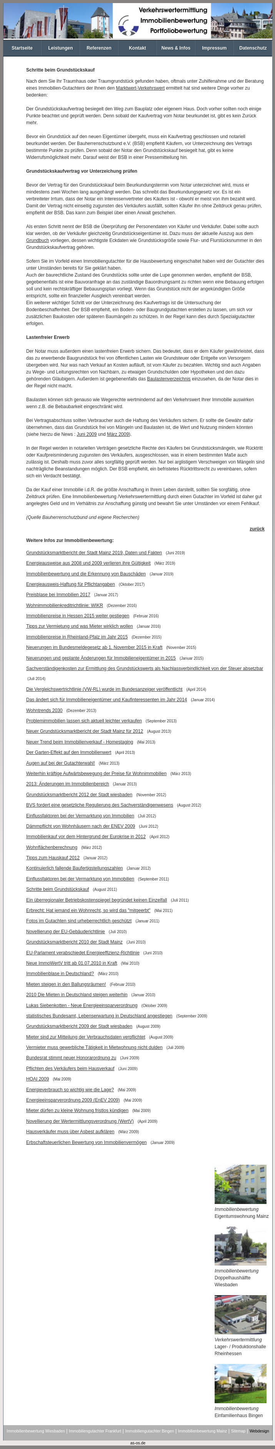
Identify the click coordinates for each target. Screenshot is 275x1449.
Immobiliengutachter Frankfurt (95, 1431)
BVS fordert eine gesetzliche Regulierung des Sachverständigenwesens (99, 805)
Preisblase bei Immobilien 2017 (58, 594)
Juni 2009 (87, 434)
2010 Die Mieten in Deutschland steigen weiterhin (77, 994)
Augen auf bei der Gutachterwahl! (60, 763)
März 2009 (118, 434)
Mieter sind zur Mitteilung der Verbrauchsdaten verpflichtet (85, 1037)
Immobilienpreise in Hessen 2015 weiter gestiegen (77, 616)
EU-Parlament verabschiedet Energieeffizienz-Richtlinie (83, 952)
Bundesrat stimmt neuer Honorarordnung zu (71, 1057)
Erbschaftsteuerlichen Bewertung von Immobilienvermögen (86, 1142)
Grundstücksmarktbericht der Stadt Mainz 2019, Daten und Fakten (94, 552)
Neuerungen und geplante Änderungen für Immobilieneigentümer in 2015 (101, 658)
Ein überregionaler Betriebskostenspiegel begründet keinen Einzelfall (96, 900)
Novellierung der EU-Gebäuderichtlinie (65, 931)
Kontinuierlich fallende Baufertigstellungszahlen (74, 868)
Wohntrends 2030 (44, 710)
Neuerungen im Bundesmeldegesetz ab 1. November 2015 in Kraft (94, 647)
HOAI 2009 (37, 1079)
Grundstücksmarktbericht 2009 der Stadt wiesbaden (79, 1026)
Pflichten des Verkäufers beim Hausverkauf (70, 1068)
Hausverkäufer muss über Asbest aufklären (70, 1131)
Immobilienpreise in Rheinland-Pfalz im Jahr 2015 (77, 637)
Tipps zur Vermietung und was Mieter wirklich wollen (79, 626)
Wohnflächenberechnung (51, 847)
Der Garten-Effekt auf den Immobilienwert (68, 752)
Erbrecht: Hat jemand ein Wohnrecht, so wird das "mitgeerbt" (88, 910)
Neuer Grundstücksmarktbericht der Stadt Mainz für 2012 (84, 731)
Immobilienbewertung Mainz (202, 1431)
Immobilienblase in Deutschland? (60, 973)
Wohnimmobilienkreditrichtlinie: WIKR (64, 605)
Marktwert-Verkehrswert (140, 88)
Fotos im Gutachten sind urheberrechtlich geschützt (79, 921)
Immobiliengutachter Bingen (149, 1431)
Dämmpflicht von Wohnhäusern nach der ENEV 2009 (80, 826)
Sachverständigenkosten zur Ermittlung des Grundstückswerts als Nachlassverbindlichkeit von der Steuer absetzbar (144, 668)
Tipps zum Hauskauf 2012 (53, 857)
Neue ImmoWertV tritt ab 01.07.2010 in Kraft (71, 963)
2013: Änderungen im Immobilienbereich (67, 784)
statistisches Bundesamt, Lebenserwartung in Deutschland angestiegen (99, 1016)
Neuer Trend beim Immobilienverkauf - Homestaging (79, 742)
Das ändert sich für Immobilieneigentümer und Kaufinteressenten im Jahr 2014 (106, 699)
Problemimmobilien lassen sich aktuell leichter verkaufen (84, 721)
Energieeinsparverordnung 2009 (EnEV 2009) (73, 1100)
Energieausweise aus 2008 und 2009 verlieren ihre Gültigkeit (88, 563)
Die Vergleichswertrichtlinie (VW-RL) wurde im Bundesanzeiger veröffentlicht (104, 689)
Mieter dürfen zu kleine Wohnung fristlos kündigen (77, 1110)
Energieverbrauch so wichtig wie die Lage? (70, 1089)
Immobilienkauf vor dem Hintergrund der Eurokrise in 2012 (86, 836)
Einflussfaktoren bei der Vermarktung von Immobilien (80, 816)
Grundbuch (37, 240)
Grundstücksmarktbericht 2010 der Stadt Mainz (74, 942)
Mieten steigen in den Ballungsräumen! (66, 984)
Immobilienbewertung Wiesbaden (36, 1431)
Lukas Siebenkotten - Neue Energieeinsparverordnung (82, 1005)
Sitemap (238, 1431)
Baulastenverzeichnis (168, 379)
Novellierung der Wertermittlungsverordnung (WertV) (80, 1121)
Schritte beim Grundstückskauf (57, 889)
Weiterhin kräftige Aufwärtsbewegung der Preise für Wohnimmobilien (96, 773)
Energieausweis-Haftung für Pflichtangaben (70, 584)
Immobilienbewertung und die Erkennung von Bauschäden (86, 574)
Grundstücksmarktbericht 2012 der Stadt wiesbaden (79, 794)
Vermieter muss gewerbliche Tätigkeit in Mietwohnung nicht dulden (94, 1047)
